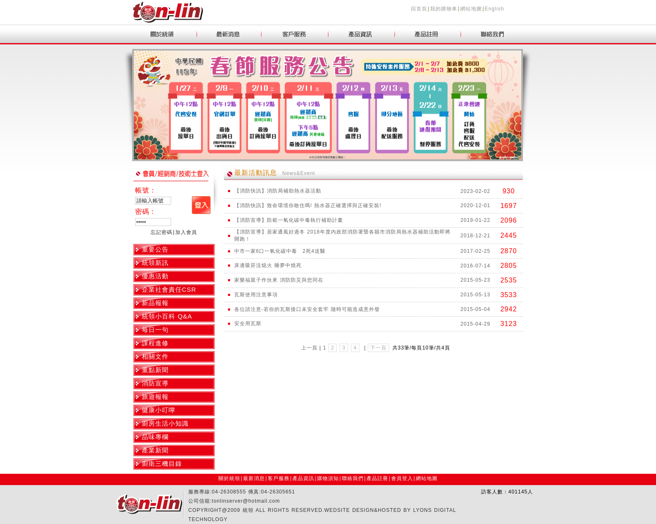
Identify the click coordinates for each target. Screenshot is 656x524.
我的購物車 (443, 9)
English (494, 9)
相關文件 (155, 356)
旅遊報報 (155, 396)
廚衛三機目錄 (162, 463)
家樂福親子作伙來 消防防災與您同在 (278, 280)
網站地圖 (471, 9)
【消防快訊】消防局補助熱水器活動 (277, 191)
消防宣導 (155, 383)
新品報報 (155, 302)
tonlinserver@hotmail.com (246, 501)
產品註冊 (377, 478)
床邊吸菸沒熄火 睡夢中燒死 (268, 265)
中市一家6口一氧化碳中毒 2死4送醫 (279, 251)
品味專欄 (155, 436)
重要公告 (155, 249)
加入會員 (186, 232)
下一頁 (378, 348)
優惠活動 (155, 276)
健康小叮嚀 (158, 410)
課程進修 (155, 343)
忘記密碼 (161, 232)
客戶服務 (279, 478)
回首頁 (419, 9)
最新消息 (254, 478)
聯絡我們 (353, 478)
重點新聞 (155, 369)
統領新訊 (155, 262)
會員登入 (402, 478)
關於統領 (229, 478)
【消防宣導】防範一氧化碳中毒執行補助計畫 (288, 220)
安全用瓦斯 (247, 323)
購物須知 (328, 478)
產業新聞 (155, 450)
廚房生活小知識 (165, 423)
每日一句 (155, 329)
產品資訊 (303, 478)
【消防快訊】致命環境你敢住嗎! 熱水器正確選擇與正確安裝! (308, 205)
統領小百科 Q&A (167, 316)
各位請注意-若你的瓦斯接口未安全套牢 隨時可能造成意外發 (307, 309)
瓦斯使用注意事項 (256, 295)
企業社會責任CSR (169, 289)
